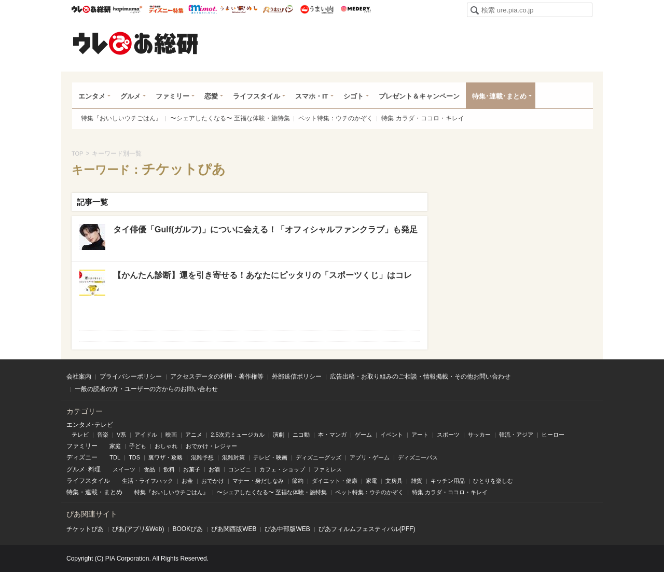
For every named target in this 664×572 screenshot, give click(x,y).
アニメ (193, 434)
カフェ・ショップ (282, 469)
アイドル (145, 434)
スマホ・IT (311, 96)
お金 (187, 481)
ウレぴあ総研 (91, 9)
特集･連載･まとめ (499, 96)
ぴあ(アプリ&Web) (138, 529)
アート (419, 434)
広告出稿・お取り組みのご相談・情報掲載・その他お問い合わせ (420, 376)
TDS (134, 457)
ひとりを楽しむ (493, 481)
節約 (297, 481)
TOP (77, 153)
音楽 (102, 434)
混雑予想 (202, 457)
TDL (114, 457)
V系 (121, 434)
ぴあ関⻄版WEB (233, 529)
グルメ (130, 96)
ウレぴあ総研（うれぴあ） (135, 43)
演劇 (278, 434)
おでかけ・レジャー (211, 446)
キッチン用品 (448, 481)
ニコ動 (301, 434)
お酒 (214, 469)
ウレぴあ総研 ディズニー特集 (166, 9)
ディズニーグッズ (318, 457)
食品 (149, 469)
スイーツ (124, 469)
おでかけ (212, 481)
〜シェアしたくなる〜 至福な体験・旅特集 (230, 118)
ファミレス (327, 469)
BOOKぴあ (187, 529)
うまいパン (277, 9)
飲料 (169, 469)
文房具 (394, 481)
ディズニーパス (418, 457)
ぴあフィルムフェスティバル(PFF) (367, 529)
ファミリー (172, 96)
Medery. (355, 9)
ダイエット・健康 (334, 481)
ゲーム (363, 434)
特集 (72, 492)
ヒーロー (553, 434)
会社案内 (78, 376)
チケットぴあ (85, 529)
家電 (371, 481)
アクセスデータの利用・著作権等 (217, 376)
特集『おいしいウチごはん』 (121, 118)
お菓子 (191, 469)
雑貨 (416, 481)
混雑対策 (233, 457)
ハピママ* (127, 9)
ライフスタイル (256, 96)
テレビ (80, 434)
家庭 (115, 446)
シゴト (353, 96)
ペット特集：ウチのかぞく (335, 118)
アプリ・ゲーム (370, 457)
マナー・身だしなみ (258, 481)
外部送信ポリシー (297, 376)
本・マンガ (332, 434)
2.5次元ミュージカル (237, 434)
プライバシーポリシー (131, 376)
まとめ (113, 492)
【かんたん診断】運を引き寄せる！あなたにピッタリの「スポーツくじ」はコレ (262, 275)
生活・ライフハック (147, 481)
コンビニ (239, 469)
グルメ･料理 (83, 469)
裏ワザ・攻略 (165, 457)
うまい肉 (316, 9)
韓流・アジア (516, 434)
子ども (137, 446)
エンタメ (91, 96)
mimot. (202, 9)
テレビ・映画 (270, 457)
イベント (391, 434)
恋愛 (211, 96)
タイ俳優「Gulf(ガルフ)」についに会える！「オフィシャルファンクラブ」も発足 (265, 229)
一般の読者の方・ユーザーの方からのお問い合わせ (146, 389)
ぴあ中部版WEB (287, 529)
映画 (171, 434)
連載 (91, 492)
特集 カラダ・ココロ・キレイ (422, 118)
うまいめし (238, 9)
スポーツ (448, 434)
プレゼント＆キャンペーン (419, 96)
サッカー (479, 434)
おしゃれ (166, 446)
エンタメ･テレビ (89, 424)
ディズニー (82, 457)
